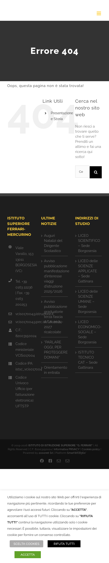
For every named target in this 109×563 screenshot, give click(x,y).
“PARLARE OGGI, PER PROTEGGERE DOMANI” (54, 350)
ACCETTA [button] (28, 554)
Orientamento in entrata (54, 370)
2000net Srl (46, 453)
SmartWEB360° (76, 453)
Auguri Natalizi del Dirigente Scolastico (53, 243)
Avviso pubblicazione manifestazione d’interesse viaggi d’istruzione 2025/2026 (54, 276)
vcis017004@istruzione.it (24, 314)
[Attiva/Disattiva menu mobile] (99, 13)
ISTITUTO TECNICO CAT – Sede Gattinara (88, 360)
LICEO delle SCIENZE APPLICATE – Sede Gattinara (88, 271)
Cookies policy (91, 449)
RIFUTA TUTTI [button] (64, 544)
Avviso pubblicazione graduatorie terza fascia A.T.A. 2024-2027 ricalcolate (54, 316)
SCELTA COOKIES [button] (26, 544)
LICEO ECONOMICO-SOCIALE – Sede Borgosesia (88, 332)
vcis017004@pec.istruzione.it (24, 322)
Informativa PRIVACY (67, 449)
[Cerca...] (82, 172)
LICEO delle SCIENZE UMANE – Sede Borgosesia (88, 301)
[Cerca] (96, 172)
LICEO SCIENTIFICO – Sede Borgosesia (88, 243)
